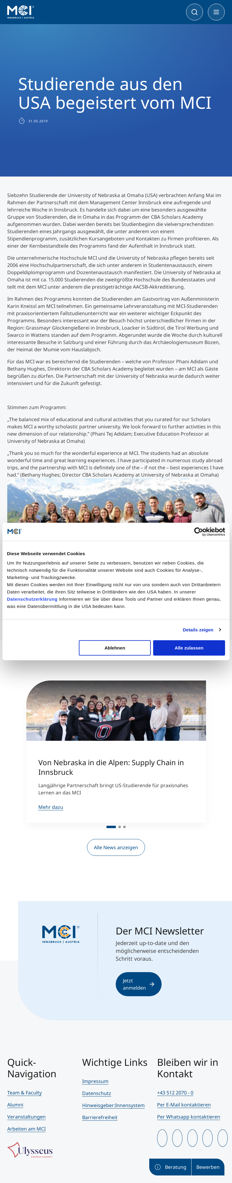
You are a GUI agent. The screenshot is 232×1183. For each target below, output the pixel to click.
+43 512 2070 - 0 (175, 1092)
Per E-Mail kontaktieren (184, 1104)
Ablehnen (115, 647)
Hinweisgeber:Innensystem (113, 1105)
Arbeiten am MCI (26, 1128)
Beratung (170, 1167)
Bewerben (208, 1167)
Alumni (15, 1104)
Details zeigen (198, 629)
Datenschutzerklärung (32, 599)
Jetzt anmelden (138, 984)
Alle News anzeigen (116, 847)
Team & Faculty (24, 1092)
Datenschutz (96, 1093)
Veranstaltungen (26, 1116)
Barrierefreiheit (100, 1117)
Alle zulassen (189, 647)
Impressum (95, 1081)
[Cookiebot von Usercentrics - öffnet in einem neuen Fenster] (198, 531)
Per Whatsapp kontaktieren (188, 1116)
